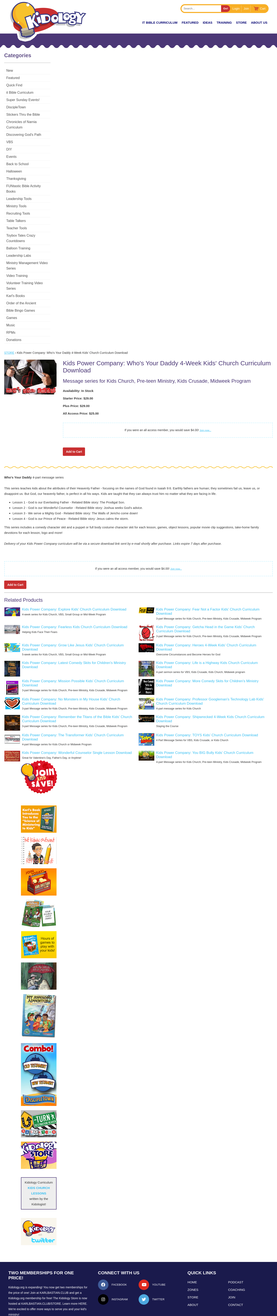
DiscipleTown (16, 107)
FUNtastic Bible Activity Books (28, 180)
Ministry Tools (16, 195)
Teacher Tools (16, 217)
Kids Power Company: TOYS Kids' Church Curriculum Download (207, 708)
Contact (235, 1277)
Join (246, 8)
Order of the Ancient (21, 276)
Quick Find (14, 85)
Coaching (236, 1262)
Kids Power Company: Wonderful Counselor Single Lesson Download (77, 725)
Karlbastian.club (54, 1265)
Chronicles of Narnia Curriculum (30, 122)
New (9, 70)
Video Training (17, 254)
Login (236, 8)
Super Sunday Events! (23, 100)
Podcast (236, 1255)
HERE (82, 1276)
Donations (13, 312)
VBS (9, 136)
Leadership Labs (18, 239)
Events (11, 151)
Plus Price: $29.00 (76, 378)
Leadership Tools (19, 188)
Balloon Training (18, 232)
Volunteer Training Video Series (29, 261)
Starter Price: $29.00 (78, 371)
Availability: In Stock (78, 363)
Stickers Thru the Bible (23, 114)
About (193, 1277)
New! (130, 22)
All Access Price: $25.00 (81, 386)
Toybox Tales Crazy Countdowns (30, 224)
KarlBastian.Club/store (41, 1276)
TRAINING (224, 22)
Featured (13, 78)
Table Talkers (16, 210)
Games (11, 290)
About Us (259, 22)
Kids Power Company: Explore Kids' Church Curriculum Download (74, 582)
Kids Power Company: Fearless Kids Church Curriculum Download (74, 600)
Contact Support (130, 1311)
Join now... (205, 403)
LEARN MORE (20, 1295)
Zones (193, 1262)
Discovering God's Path (23, 129)
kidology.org (150, 1311)
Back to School (17, 158)
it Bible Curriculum (159, 22)
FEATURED (190, 22)
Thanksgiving (16, 173)
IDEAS (207, 22)
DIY (9, 144)
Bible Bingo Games (20, 283)
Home (192, 1255)
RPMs (10, 305)
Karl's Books (15, 268)
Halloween (14, 166)
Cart (262, 8)
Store (241, 22)
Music (10, 298)
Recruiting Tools (18, 202)
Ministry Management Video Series (32, 246)
